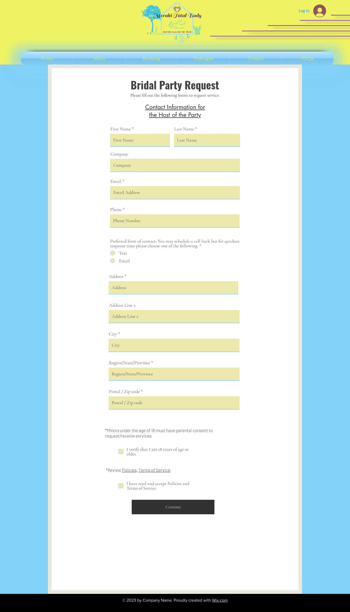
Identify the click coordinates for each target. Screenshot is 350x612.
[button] (151, 58)
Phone (116, 209)
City (113, 334)
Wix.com (220, 600)
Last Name (184, 128)
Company (119, 154)
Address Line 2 (122, 305)
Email (115, 181)
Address (116, 276)
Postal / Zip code (124, 391)
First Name (120, 128)
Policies (129, 470)
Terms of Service (154, 470)
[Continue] (173, 507)
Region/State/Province (129, 362)
